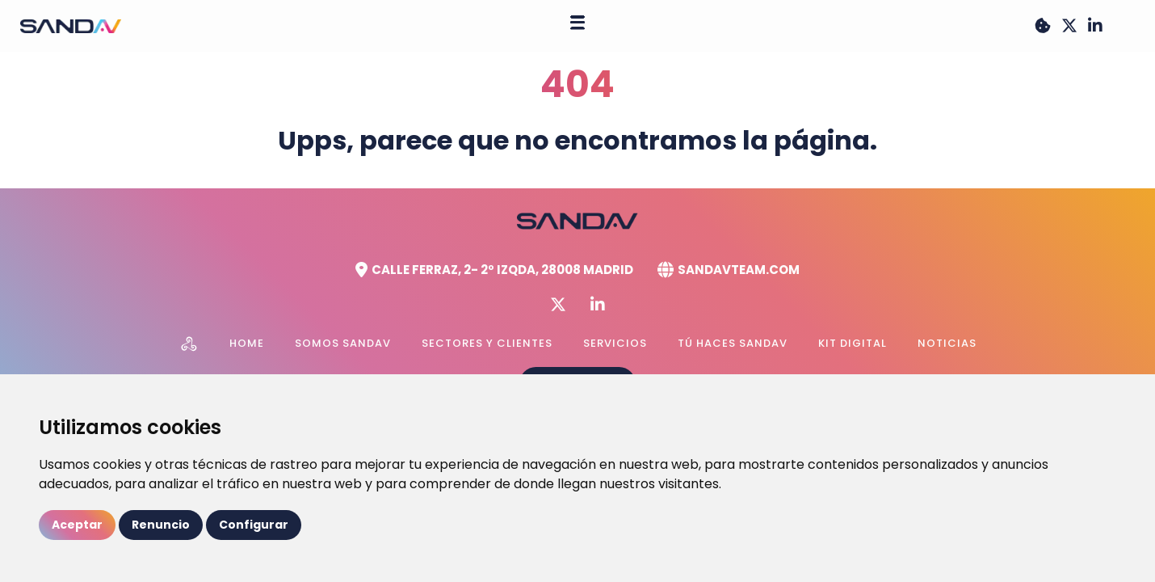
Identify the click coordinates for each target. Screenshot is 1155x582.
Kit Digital (852, 343)
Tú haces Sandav (733, 343)
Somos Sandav (343, 343)
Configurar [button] (253, 525)
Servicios (615, 343)
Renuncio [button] (161, 525)
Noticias (947, 343)
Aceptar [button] (77, 525)
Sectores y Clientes (487, 343)
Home (246, 343)
